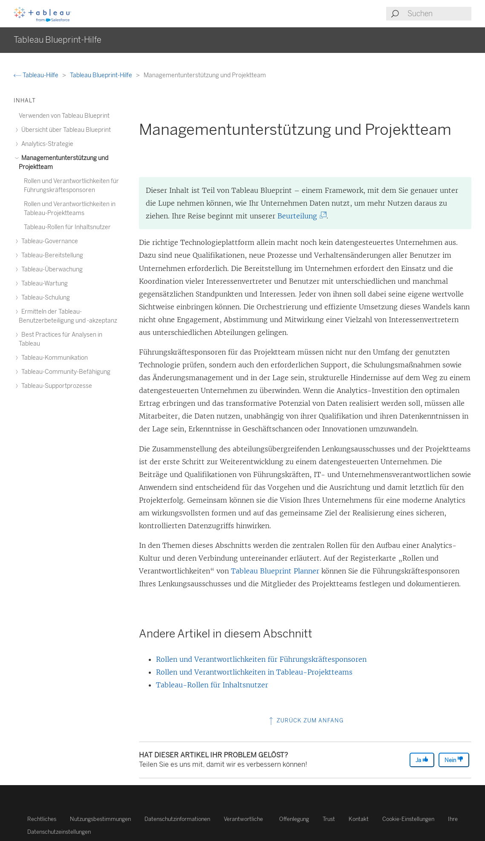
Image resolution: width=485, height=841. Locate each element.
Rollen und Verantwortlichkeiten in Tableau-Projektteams (254, 672)
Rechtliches (41, 819)
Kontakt (359, 819)
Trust (329, 819)
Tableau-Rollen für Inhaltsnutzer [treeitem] (67, 227)
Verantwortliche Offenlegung (266, 819)
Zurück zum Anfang (305, 720)
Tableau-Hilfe (37, 75)
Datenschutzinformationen (177, 819)
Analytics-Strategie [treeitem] (46, 144)
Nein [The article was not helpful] (454, 759)
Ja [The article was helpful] (422, 759)
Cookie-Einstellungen (408, 819)
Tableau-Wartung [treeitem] (43, 283)
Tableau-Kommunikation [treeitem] (53, 357)
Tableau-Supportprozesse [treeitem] (55, 386)
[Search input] (439, 14)
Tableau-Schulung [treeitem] (44, 297)
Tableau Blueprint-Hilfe (101, 75)
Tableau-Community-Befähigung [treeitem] (64, 371)
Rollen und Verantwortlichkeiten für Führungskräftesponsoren (261, 659)
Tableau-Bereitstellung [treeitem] (51, 255)
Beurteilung (300, 216)
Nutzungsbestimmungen (100, 819)
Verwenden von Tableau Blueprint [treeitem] (64, 115)
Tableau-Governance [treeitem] (48, 241)
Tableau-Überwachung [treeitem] (51, 269)
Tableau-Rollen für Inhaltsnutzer (212, 685)
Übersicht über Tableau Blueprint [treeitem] (65, 130)
